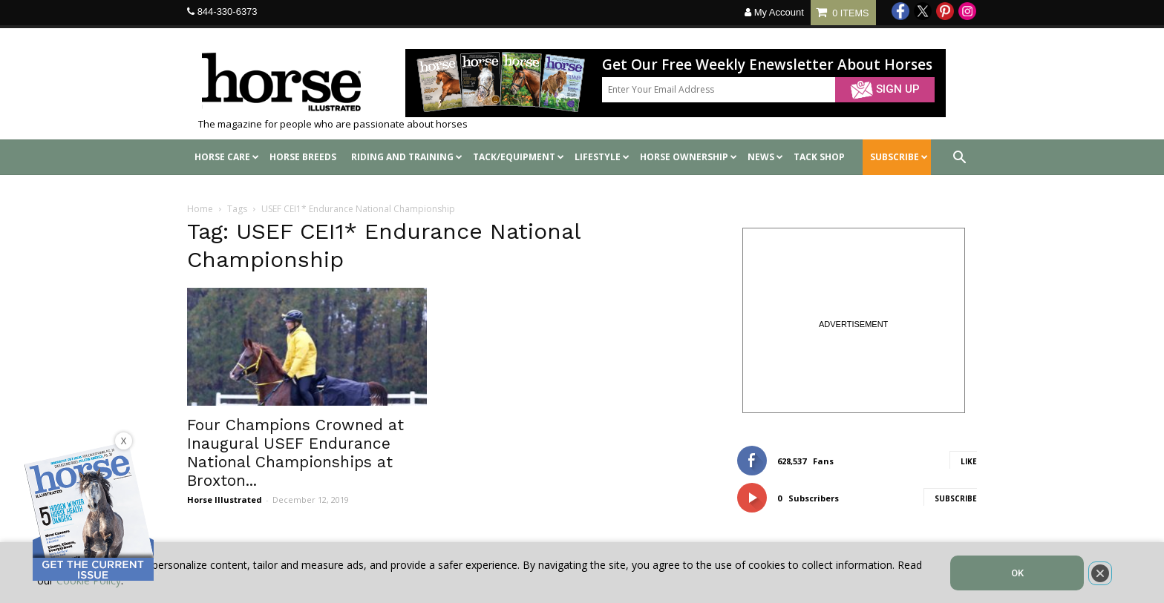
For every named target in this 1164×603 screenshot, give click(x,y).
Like (969, 461)
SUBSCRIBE (899, 157)
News (765, 157)
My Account (774, 12)
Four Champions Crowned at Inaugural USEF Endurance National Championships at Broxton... (295, 452)
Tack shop (819, 157)
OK (1017, 573)
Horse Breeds (302, 157)
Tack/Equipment (518, 157)
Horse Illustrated (224, 499)
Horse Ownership (688, 157)
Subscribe (956, 498)
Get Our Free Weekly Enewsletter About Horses (767, 64)
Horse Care (226, 157)
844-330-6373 (227, 11)
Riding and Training (406, 157)
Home (200, 208)
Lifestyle (602, 157)
